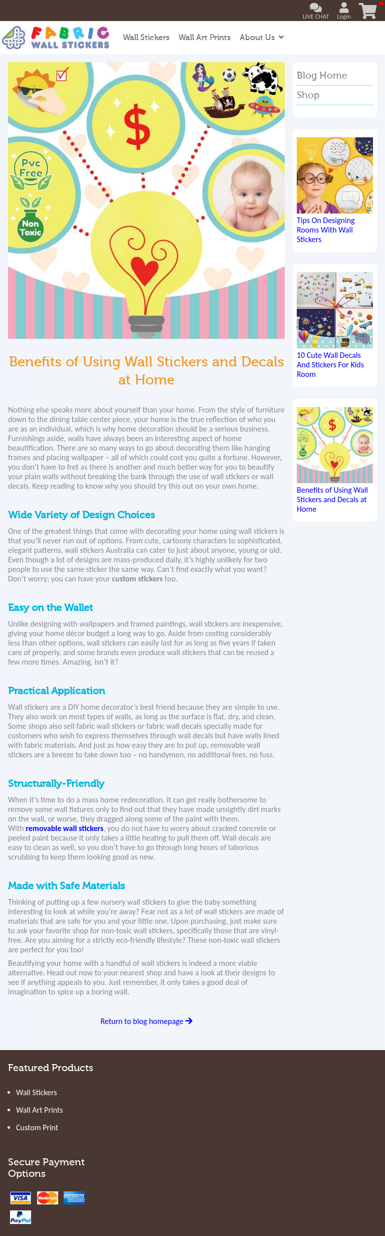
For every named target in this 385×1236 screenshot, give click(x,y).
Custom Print (37, 1127)
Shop (308, 95)
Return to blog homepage (146, 1021)
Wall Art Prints (204, 37)
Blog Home (322, 75)
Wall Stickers (146, 37)
